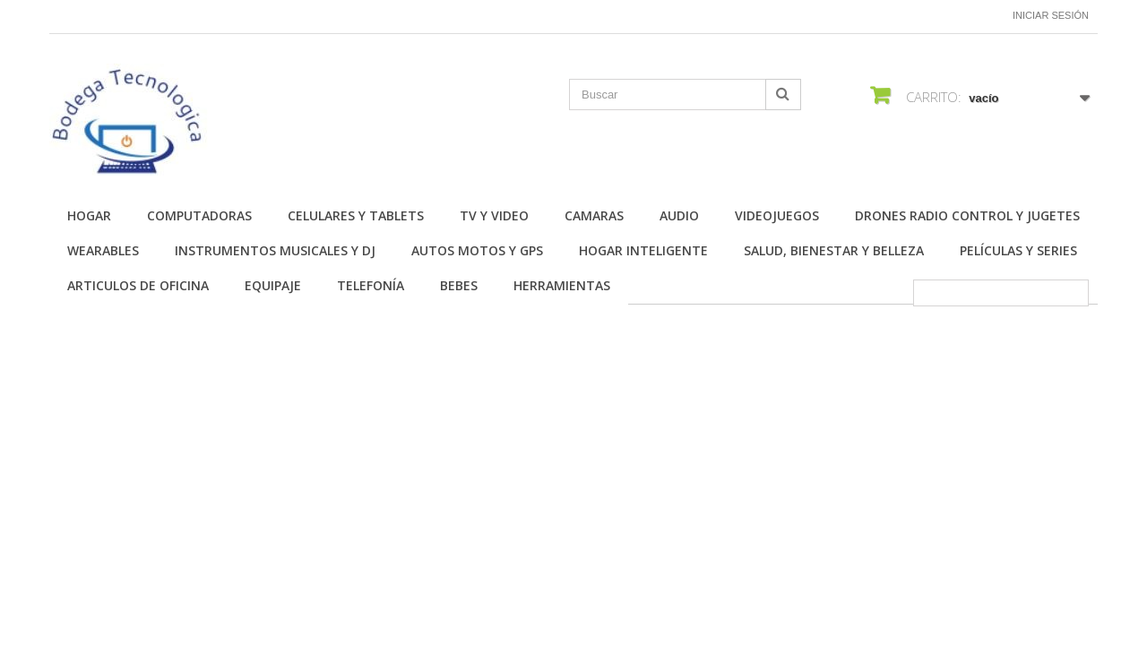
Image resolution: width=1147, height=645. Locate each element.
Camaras (594, 215)
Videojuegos (777, 215)
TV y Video (494, 215)
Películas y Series (1018, 250)
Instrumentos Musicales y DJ (275, 250)
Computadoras (199, 215)
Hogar (89, 215)
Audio (679, 215)
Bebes (459, 285)
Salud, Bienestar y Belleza (834, 250)
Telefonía (370, 285)
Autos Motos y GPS (477, 250)
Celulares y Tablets (356, 215)
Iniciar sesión (1051, 15)
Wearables (103, 250)
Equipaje (273, 285)
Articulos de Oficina (138, 285)
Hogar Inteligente (643, 250)
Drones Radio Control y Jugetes (967, 215)
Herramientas (561, 285)
